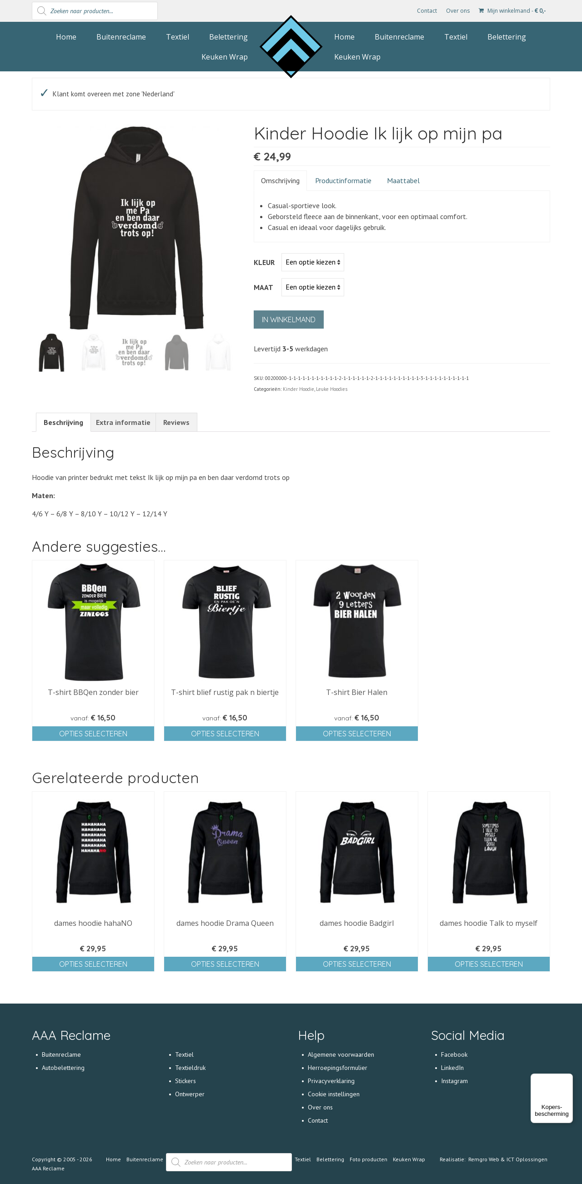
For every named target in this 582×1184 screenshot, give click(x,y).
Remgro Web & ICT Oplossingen (507, 1159)
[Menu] (567, 1079)
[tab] (63, 422)
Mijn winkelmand (512, 11)
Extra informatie (123, 422)
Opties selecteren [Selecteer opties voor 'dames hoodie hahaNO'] (93, 964)
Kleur (264, 262)
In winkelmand (289, 319)
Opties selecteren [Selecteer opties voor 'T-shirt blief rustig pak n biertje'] (225, 733)
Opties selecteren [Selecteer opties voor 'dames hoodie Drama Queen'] (225, 964)
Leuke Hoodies (331, 389)
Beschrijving (63, 422)
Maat (263, 287)
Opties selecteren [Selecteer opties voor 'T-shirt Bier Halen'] (357, 733)
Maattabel (403, 180)
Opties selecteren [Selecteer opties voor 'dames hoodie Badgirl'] (357, 964)
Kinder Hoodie (298, 389)
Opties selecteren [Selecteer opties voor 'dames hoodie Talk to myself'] (489, 964)
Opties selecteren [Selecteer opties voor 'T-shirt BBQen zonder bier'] (93, 733)
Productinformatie (343, 180)
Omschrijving (280, 180)
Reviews (176, 422)
